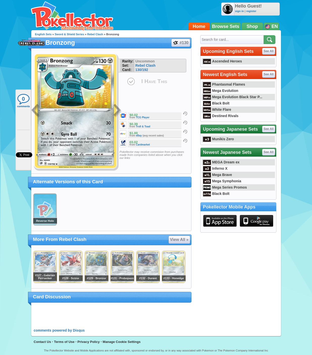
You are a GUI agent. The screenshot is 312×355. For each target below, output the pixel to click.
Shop (252, 26)
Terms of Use (64, 342)
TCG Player (143, 117)
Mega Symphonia (222, 181)
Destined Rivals (221, 116)
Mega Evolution (220, 91)
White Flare (217, 110)
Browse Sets (225, 26)
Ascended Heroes (222, 61)
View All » (179, 239)
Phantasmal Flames (224, 84)
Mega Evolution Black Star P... (233, 97)
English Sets (43, 34)
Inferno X (215, 168)
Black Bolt (216, 103)
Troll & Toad (143, 126)
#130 (180, 43)
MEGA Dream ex (221, 162)
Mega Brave (217, 175)
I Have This (154, 81)
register (251, 11)
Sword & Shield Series (69, 34)
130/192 (141, 70)
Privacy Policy (88, 342)
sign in (239, 11)
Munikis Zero (218, 139)
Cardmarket (143, 144)
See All (269, 51)
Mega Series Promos (225, 187)
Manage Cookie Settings (121, 342)
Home (199, 26)
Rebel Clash (95, 34)
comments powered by (59, 330)
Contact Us (42, 342)
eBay (139, 135)
